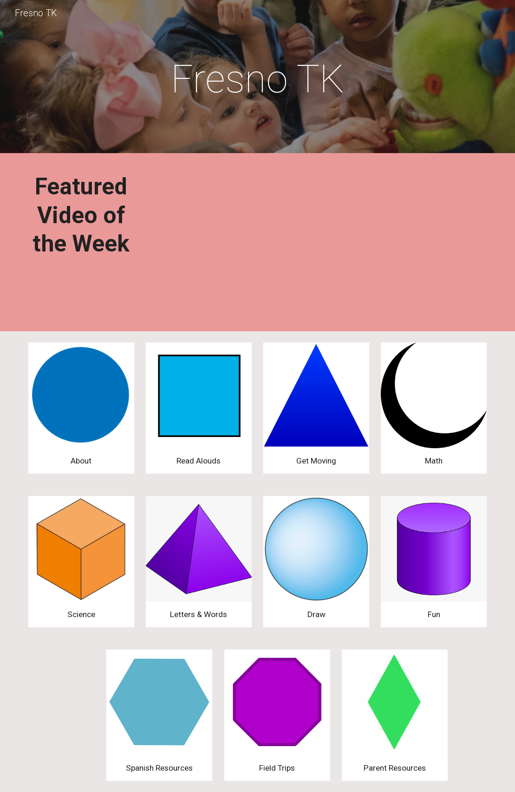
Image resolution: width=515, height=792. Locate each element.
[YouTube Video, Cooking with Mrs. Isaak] (257, 244)
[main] (257, 79)
